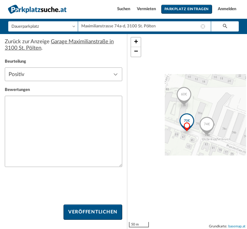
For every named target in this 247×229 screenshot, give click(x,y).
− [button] (136, 52)
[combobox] (144, 26)
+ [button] (136, 42)
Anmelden (227, 9)
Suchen (124, 9)
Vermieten (147, 9)
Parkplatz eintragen (186, 9)
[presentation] (53, 185)
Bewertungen (17, 90)
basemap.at (236, 226)
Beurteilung (15, 61)
